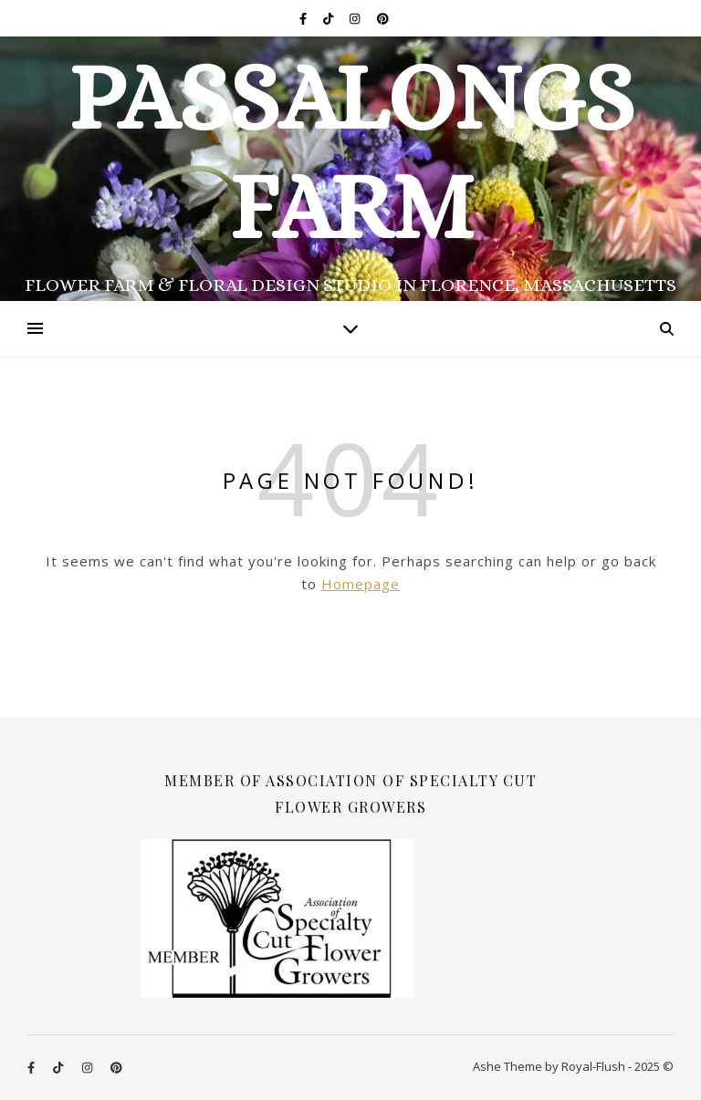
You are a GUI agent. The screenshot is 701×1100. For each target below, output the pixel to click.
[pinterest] (383, 18)
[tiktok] (329, 18)
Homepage (360, 584)
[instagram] (356, 18)
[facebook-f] (304, 18)
